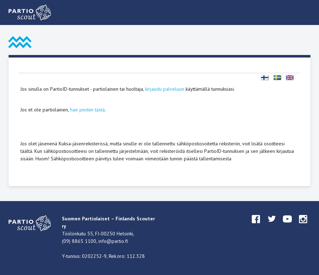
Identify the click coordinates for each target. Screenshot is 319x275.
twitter (272, 225)
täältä (26, 151)
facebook (256, 225)
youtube (287, 225)
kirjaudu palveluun (164, 89)
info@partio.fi (113, 241)
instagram (303, 225)
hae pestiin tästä (87, 109)
